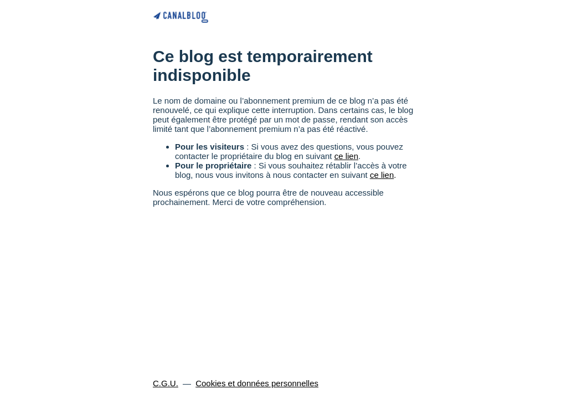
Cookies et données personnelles (256, 383)
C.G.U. (165, 383)
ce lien (346, 156)
